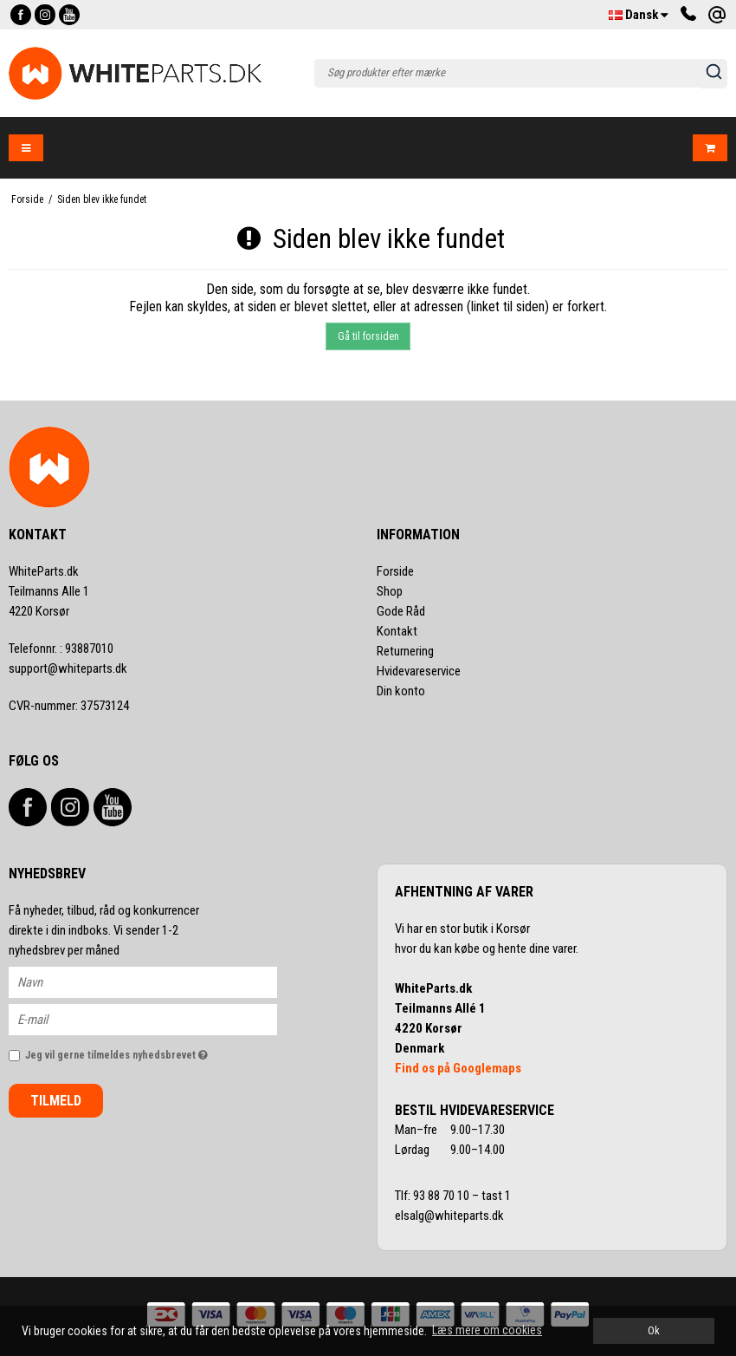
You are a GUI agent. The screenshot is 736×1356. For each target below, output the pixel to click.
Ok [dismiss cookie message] (654, 1330)
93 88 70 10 (442, 1195)
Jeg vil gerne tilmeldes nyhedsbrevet (151, 1051)
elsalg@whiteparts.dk (451, 1215)
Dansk (638, 15)
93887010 (61, 648)
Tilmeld (55, 1100)
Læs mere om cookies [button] (487, 1330)
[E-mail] (158, 1019)
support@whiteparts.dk (68, 668)
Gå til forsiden (368, 336)
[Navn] (158, 981)
